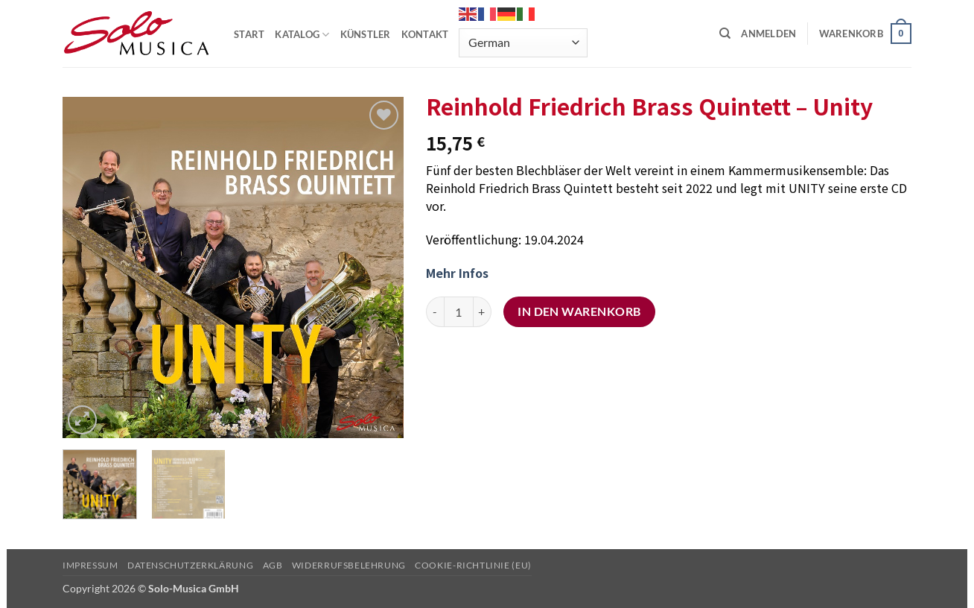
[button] (768, 33)
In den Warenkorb (579, 311)
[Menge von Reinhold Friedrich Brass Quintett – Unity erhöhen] (482, 311)
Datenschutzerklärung (190, 565)
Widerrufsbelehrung (349, 565)
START (249, 34)
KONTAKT (425, 34)
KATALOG (302, 35)
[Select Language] (523, 42)
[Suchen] (724, 33)
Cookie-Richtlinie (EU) (473, 565)
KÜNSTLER (365, 34)
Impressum (90, 565)
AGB (273, 565)
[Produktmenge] (459, 311)
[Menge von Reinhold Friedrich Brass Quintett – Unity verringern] (435, 311)
